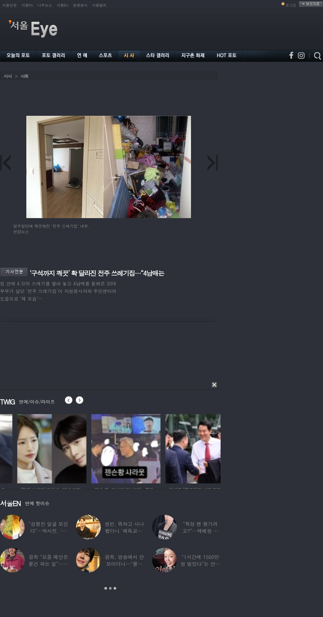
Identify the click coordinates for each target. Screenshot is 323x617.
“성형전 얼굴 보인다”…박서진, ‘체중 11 (48, 530)
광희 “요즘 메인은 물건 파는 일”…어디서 (48, 563)
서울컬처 (99, 5)
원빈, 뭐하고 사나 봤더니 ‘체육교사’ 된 (124, 530)
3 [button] (115, 588)
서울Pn (27, 5)
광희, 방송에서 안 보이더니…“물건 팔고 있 (124, 563)
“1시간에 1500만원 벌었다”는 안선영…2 (200, 563)
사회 (24, 76)
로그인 (290, 5)
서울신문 (9, 5)
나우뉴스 (45, 5)
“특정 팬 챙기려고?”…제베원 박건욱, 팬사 (200, 530)
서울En (62, 5)
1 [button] (105, 588)
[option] (101, 447)
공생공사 (80, 5)
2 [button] (110, 588)
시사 (8, 76)
